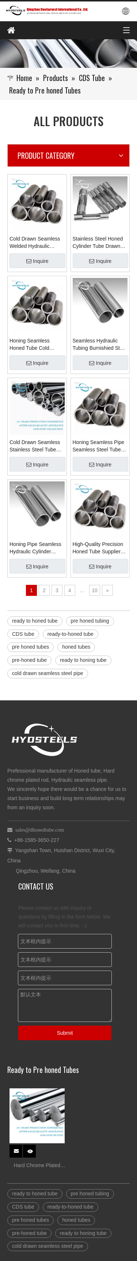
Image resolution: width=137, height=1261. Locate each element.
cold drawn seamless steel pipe (47, 673)
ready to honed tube (35, 621)
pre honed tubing (90, 621)
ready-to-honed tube (70, 634)
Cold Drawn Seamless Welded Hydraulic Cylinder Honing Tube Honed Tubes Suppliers (36, 243)
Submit (65, 1033)
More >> (116, 1072)
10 (95, 590)
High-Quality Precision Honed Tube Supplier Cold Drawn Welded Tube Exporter (98, 548)
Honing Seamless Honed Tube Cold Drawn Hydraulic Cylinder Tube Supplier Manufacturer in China (35, 345)
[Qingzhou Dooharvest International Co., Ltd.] (68, 53)
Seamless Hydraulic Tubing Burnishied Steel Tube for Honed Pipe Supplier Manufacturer (100, 345)
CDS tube (23, 634)
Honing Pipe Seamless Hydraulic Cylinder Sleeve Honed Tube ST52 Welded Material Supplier (35, 548)
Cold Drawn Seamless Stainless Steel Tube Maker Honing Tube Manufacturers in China (35, 446)
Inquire (37, 261)
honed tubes (76, 647)
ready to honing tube (83, 660)
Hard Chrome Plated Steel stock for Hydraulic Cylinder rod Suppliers (37, 1166)
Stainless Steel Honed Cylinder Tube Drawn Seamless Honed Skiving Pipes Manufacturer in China (98, 243)
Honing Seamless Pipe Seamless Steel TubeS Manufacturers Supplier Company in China (99, 446)
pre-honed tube (29, 660)
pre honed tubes (30, 647)
